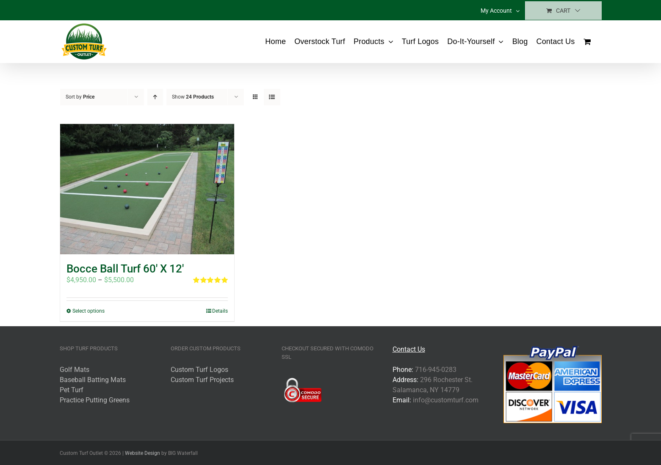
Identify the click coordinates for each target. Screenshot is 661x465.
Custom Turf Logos (199, 370)
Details (220, 311)
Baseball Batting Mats (93, 380)
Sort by (80, 97)
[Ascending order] (155, 97)
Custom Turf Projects (202, 380)
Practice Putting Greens (95, 400)
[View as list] (272, 97)
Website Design (142, 453)
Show (193, 97)
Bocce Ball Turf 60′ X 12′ (125, 268)
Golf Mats (74, 370)
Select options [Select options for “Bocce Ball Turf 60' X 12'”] (88, 311)
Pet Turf (71, 390)
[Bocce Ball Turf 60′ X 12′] (147, 189)
